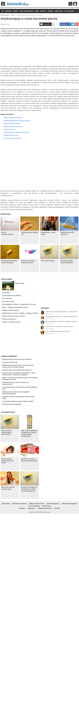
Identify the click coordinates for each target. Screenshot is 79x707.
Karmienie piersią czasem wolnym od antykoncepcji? (15, 383)
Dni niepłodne (7, 298)
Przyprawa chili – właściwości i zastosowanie (59, 326)
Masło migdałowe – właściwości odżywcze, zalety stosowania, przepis (61, 321)
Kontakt (57, 508)
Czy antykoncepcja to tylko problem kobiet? (18, 401)
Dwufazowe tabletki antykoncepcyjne (28, 262)
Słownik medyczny (53, 504)
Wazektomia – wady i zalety (48, 233)
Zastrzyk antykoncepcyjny (12, 138)
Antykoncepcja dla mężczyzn (67, 233)
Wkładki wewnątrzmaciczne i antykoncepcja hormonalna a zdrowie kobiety (17, 366)
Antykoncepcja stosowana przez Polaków (17, 359)
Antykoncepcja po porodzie (13, 126)
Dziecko (43, 11)
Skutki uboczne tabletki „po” (29, 233)
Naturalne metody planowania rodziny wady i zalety (18, 397)
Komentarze (47, 24)
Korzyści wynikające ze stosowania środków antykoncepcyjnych (29, 489)
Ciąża (37, 11)
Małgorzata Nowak (50, 333)
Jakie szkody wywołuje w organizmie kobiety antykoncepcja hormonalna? (29, 433)
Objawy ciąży (19, 283)
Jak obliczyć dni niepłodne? (11, 404)
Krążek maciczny (9, 129)
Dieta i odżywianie (26, 11)
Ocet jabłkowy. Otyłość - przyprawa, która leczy (19, 304)
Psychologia (69, 11)
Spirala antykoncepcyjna (7, 233)
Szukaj (70, 4)
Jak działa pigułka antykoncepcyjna (67, 262)
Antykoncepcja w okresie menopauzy (16, 132)
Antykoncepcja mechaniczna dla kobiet (7, 461)
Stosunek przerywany (10, 362)
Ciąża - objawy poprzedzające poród (15, 307)
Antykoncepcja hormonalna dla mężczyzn (17, 370)
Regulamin (31, 508)
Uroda (15, 11)
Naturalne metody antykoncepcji (8, 488)
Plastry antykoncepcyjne (12, 123)
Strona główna (2, 11)
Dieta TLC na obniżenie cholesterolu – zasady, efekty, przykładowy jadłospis (61, 312)
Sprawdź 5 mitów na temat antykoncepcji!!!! (29, 460)
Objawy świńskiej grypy (10, 310)
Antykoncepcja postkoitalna (13, 118)
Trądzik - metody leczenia (11, 322)
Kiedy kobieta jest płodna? (11, 295)
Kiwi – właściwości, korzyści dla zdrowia (57, 331)
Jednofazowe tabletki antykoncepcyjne (17, 120)
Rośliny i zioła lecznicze (36, 504)
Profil (75, 4)
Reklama (22, 508)
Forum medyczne (34, 506)
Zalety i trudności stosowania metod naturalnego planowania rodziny (20, 378)
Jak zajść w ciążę (8, 301)
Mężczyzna (59, 11)
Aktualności (6, 504)
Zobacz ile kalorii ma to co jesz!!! (13, 316)
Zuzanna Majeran (50, 328)
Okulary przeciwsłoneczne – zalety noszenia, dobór (61, 316)
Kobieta (50, 11)
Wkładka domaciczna (11, 135)
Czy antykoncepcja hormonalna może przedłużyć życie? (19, 388)
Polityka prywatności (45, 508)
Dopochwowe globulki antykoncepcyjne (9, 262)
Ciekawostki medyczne (69, 504)
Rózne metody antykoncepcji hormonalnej (6, 432)
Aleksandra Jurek (49, 318)
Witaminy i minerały (19, 504)
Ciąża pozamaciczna (9, 319)
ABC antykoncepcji (47, 261)
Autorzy (45, 308)
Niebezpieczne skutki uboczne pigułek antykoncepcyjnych (15, 393)
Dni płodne (6, 292)
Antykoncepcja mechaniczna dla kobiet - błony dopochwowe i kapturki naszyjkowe (18, 374)
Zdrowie (8, 11)
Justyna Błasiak (49, 314)
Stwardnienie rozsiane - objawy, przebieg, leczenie (20, 313)
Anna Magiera (49, 323)
